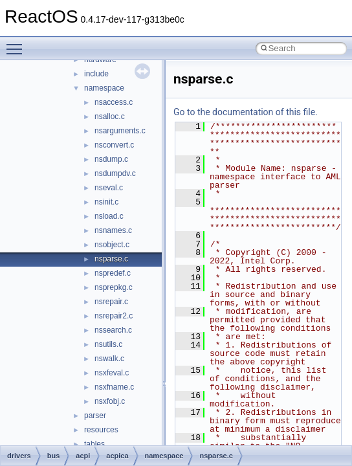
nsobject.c (111, 244)
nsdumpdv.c (115, 173)
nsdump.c (111, 159)
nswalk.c (109, 358)
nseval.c (108, 187)
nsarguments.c (120, 130)
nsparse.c (111, 258)
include (96, 73)
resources (101, 429)
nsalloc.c (109, 116)
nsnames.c (113, 230)
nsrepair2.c (113, 315)
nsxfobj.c (109, 401)
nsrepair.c (111, 301)
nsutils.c (108, 344)
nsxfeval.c (111, 372)
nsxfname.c (114, 387)
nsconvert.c (114, 145)
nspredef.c (112, 273)
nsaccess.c (113, 102)
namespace (104, 88)
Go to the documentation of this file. (245, 112)
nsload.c (109, 216)
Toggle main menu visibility (17, 43)
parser (95, 415)
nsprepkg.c (113, 287)
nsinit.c (106, 201)
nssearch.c (113, 330)
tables (94, 444)
